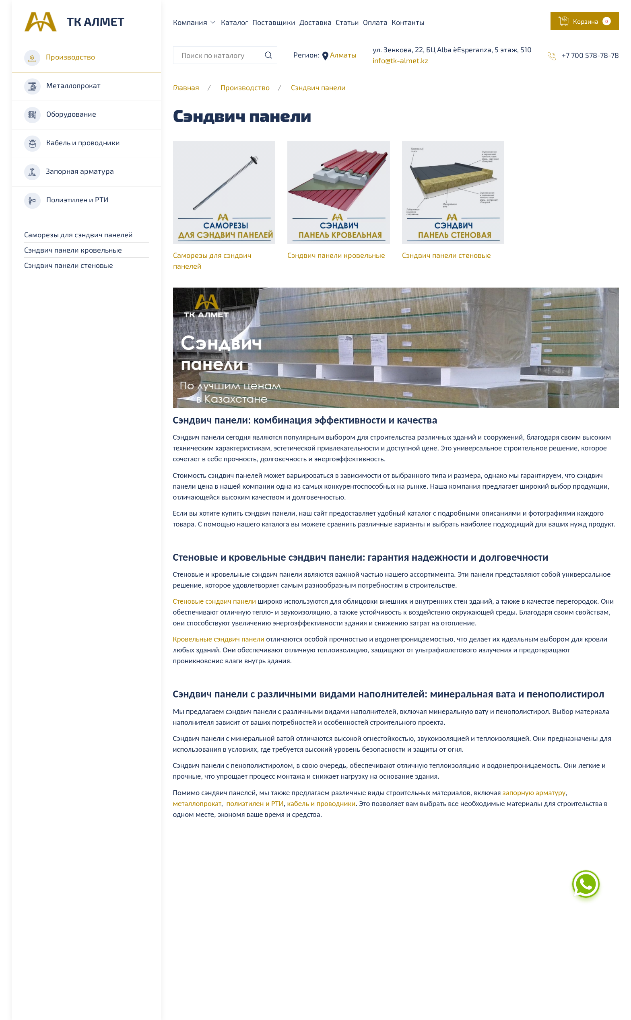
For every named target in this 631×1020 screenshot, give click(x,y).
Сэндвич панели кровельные (73, 249)
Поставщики (273, 22)
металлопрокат (197, 803)
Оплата (375, 22)
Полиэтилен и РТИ (66, 201)
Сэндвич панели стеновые (68, 265)
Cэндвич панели (318, 87)
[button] (585, 21)
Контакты (408, 22)
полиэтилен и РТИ (255, 803)
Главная (186, 87)
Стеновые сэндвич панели (214, 601)
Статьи (347, 22)
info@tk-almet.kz (400, 60)
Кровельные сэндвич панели (219, 639)
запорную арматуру (534, 792)
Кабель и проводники (72, 144)
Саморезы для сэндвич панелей (78, 234)
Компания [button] (195, 22)
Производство (59, 58)
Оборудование (60, 115)
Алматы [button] (342, 54)
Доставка (315, 22)
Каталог (234, 22)
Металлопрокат (62, 86)
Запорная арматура (69, 172)
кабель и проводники (321, 803)
